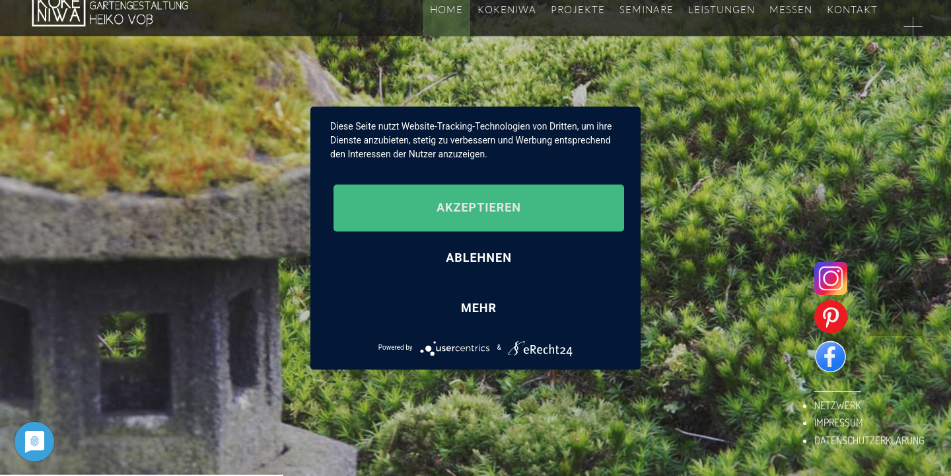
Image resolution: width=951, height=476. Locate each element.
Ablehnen (479, 258)
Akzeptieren (479, 208)
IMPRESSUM (838, 422)
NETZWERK (837, 405)
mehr (479, 308)
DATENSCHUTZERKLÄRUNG (869, 440)
